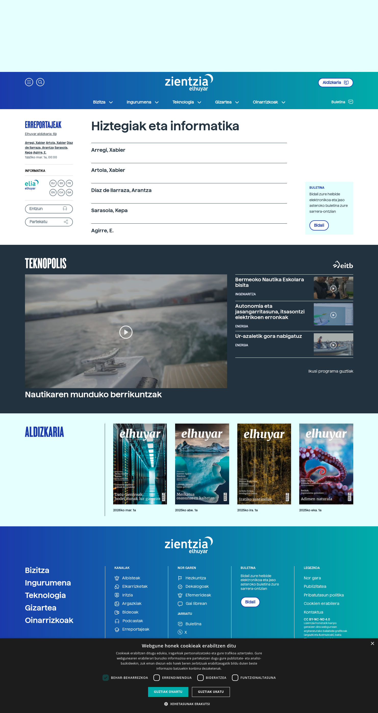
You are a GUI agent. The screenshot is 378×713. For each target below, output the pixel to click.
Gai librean (192, 603)
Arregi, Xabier (35, 143)
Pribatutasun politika (324, 595)
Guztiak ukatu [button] (211, 692)
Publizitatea (315, 586)
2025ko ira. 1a (247, 510)
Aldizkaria (336, 82)
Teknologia (45, 595)
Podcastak (128, 621)
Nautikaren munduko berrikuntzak (93, 394)
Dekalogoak (193, 586)
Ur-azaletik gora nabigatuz (268, 336)
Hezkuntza (192, 578)
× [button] (372, 644)
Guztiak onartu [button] (168, 692)
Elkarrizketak (131, 586)
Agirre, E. (39, 152)
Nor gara (312, 578)
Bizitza (37, 570)
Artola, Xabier (56, 143)
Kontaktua (313, 612)
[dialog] (189, 675)
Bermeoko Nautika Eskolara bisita (269, 282)
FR (69, 183)
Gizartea (41, 607)
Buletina (342, 101)
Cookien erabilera (321, 603)
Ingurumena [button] (143, 102)
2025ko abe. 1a (186, 510)
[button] (29, 81)
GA (69, 192)
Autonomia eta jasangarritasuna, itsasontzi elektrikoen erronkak (270, 311)
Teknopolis (46, 262)
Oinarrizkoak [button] (269, 102)
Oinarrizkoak (49, 620)
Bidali (319, 225)
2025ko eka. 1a (310, 510)
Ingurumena (48, 582)
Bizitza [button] (103, 102)
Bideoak (126, 612)
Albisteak (127, 578)
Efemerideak (194, 595)
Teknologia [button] (187, 102)
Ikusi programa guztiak (330, 371)
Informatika (35, 171)
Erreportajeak (43, 124)
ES (61, 183)
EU (53, 183)
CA (61, 192)
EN (53, 192)
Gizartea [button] (227, 102)
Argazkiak (127, 603)
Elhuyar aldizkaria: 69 (41, 134)
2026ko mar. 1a (124, 510)
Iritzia (123, 595)
